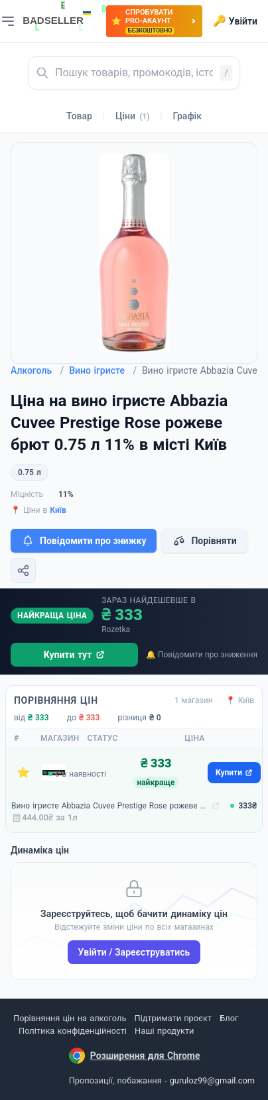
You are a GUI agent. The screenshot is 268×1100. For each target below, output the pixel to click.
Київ (58, 510)
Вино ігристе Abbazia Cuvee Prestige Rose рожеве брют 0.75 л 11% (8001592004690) (110, 805)
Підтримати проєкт (173, 1018)
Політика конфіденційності (73, 1031)
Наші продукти (164, 1031)
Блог (229, 1018)
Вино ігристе (103, 370)
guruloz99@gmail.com (212, 1080)
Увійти (235, 21)
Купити (234, 772)
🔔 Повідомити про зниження (201, 654)
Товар (79, 116)
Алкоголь (37, 370)
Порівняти (204, 540)
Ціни (132, 116)
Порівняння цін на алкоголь (69, 1018)
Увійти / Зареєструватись (134, 952)
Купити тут (74, 654)
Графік (187, 116)
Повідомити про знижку (83, 540)
